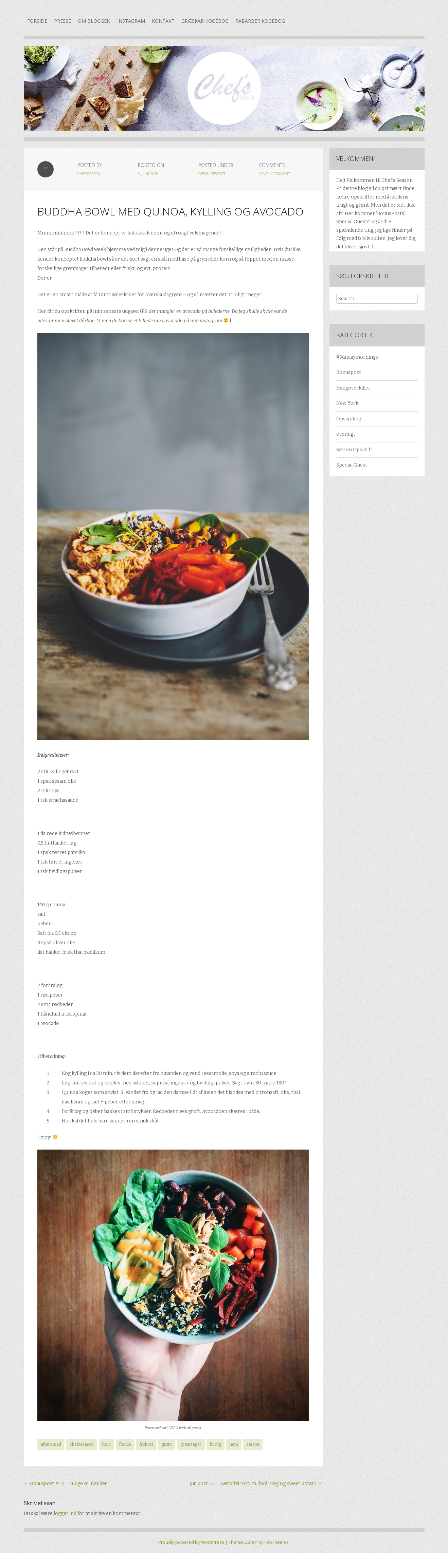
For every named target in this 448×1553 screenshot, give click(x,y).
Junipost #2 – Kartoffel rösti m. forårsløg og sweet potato (256, 1483)
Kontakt (163, 21)
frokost (146, 1444)
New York (347, 403)
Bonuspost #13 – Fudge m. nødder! (66, 1483)
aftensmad (51, 1444)
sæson (253, 1444)
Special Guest (351, 465)
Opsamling (348, 419)
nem (234, 1444)
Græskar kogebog (205, 21)
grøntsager (190, 1444)
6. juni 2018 (148, 173)
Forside (37, 21)
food (106, 1444)
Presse (62, 21)
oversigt (345, 434)
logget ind (65, 1513)
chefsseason (88, 173)
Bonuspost (348, 372)
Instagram (131, 21)
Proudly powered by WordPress (191, 1542)
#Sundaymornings (357, 357)
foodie (125, 1444)
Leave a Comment (274, 173)
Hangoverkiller (353, 388)
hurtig (215, 1444)
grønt (167, 1444)
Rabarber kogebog (260, 21)
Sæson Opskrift (211, 173)
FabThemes (277, 1542)
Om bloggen (94, 21)
